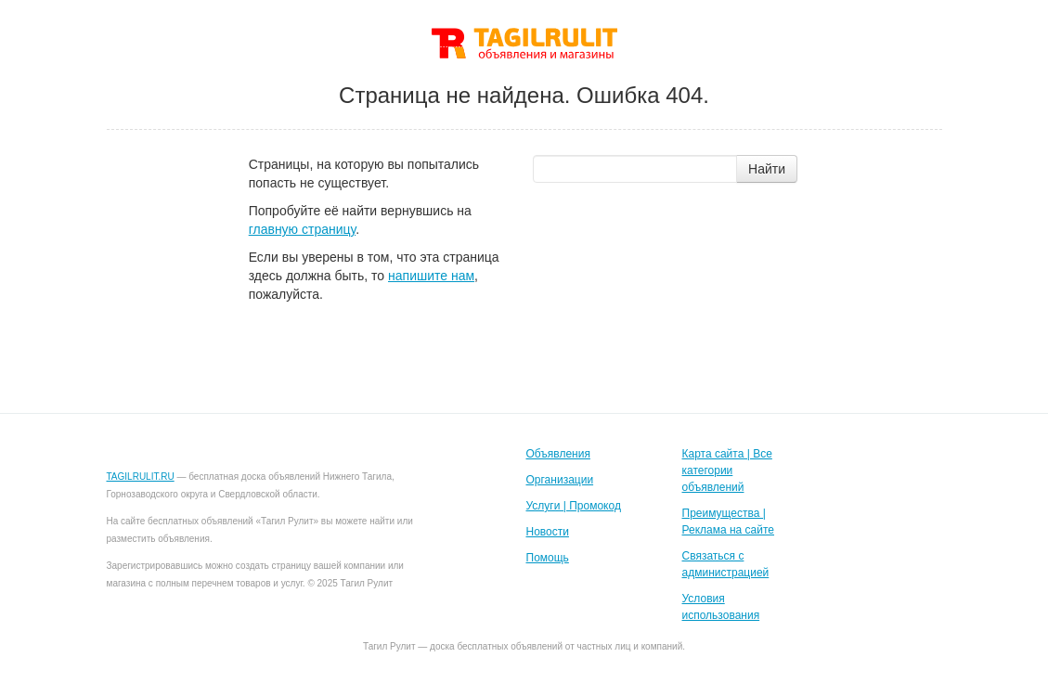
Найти (766, 168)
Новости (547, 531)
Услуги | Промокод (573, 505)
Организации (560, 479)
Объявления (558, 453)
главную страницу (302, 229)
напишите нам (431, 275)
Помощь (547, 557)
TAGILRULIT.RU (141, 476)
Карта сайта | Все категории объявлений (727, 470)
